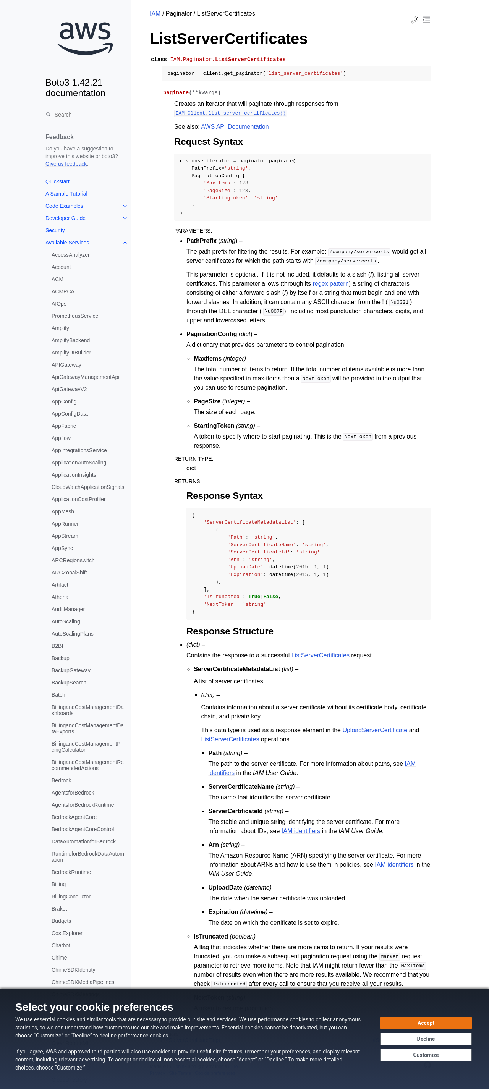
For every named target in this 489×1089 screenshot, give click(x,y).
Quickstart (57, 181)
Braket (59, 909)
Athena (60, 597)
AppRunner (65, 524)
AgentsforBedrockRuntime (83, 805)
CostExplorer (67, 933)
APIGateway (66, 365)
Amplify (60, 328)
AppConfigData (70, 414)
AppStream (65, 536)
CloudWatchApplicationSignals (88, 487)
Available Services (67, 242)
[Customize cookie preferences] (426, 1055)
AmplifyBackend (71, 340)
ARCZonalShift (69, 573)
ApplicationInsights (74, 475)
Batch (58, 695)
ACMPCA (63, 291)
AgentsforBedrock (73, 793)
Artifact (60, 585)
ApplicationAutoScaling (79, 463)
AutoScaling (66, 621)
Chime (59, 958)
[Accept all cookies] (426, 1023)
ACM (57, 279)
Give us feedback (66, 164)
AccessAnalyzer (71, 255)
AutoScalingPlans (73, 634)
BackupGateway (71, 670)
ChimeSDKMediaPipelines (83, 982)
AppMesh (63, 511)
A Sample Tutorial (66, 194)
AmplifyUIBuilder (71, 353)
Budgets (61, 921)
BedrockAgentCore (74, 817)
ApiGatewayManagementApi (85, 377)
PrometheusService (75, 316)
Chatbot (61, 945)
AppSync (62, 548)
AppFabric (64, 426)
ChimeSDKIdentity (73, 970)
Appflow (61, 438)
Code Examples (64, 206)
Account (61, 267)
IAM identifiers (301, 831)
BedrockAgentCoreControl (83, 829)
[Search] (85, 114)
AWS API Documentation (235, 126)
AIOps (59, 304)
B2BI (57, 646)
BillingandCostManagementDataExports (88, 728)
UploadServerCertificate (374, 730)
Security (55, 230)
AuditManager (68, 609)
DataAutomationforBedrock (84, 841)
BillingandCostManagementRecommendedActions (88, 765)
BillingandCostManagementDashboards (88, 710)
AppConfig (64, 401)
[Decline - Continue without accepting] (426, 1039)
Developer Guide (65, 218)
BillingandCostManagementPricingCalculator (87, 747)
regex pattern (331, 283)
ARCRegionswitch (73, 560)
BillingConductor (71, 896)
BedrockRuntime (71, 872)
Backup (61, 658)
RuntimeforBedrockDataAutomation (88, 857)
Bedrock (61, 780)
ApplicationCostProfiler (79, 499)
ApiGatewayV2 (69, 389)
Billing (59, 884)
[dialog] (244, 1039)
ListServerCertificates (320, 655)
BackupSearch (69, 683)
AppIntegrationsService (79, 450)
